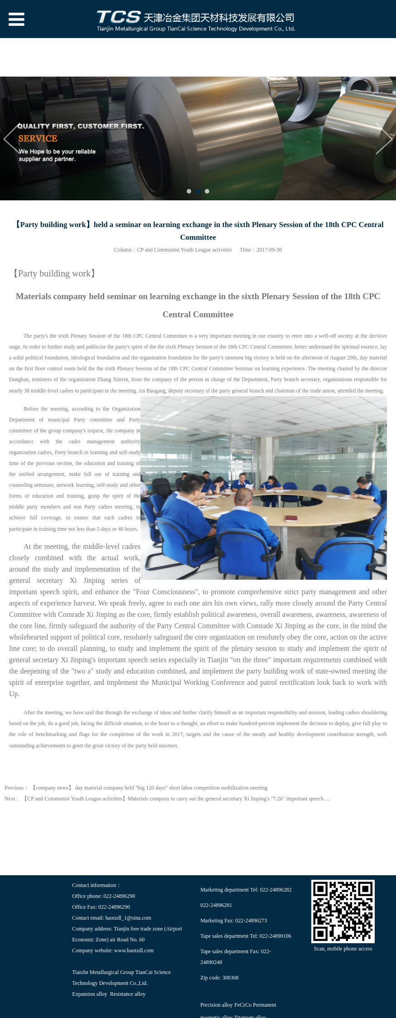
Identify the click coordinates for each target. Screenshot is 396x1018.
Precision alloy (216, 1005)
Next (384, 138)
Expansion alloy (89, 994)
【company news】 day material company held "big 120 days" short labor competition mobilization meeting (148, 788)
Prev (12, 138)
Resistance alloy (127, 994)
